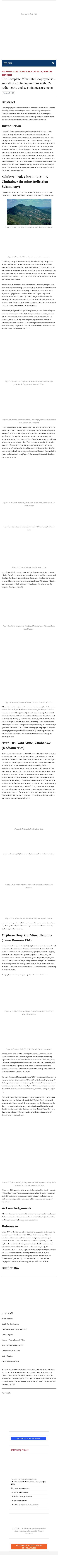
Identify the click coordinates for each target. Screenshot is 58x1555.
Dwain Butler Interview (22, 1488)
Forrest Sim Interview (21, 1492)
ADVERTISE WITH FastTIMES (28, 1438)
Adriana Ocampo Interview (23, 1496)
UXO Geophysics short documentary (26, 1505)
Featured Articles (10, 72)
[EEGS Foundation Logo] (29, 1414)
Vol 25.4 (8, 1393)
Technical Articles (27, 72)
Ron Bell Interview (20, 1501)
